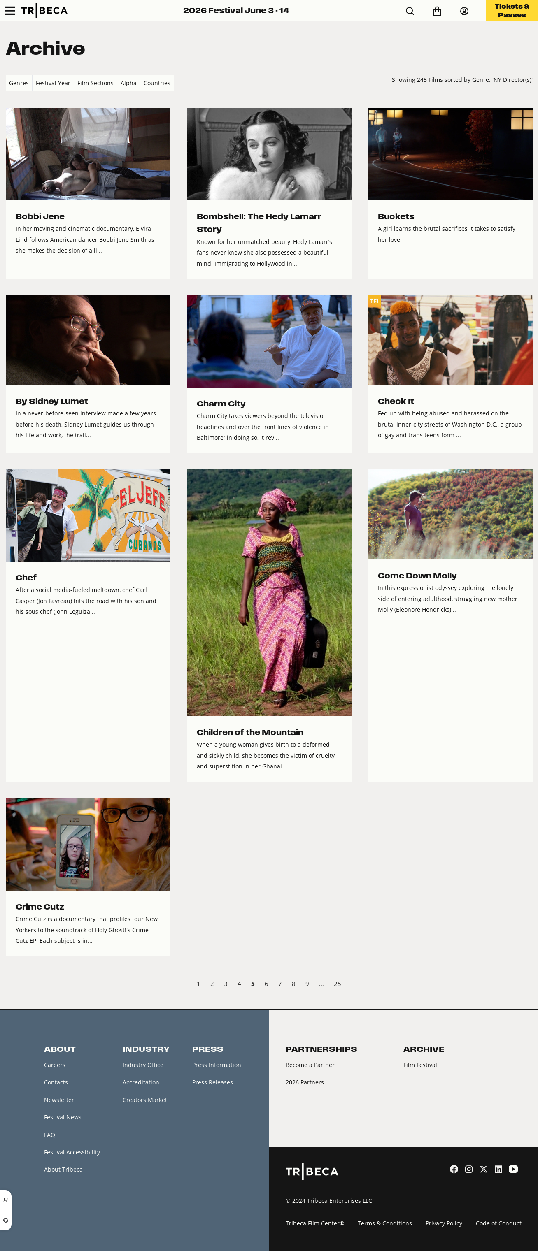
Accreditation (141, 1082)
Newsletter (59, 1100)
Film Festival (420, 1065)
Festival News (63, 1117)
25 (337, 983)
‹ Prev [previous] (12, 985)
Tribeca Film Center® (315, 1223)
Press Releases (212, 1082)
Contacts (56, 1082)
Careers (54, 1065)
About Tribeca (63, 1170)
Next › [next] (526, 985)
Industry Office (143, 1065)
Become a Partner (310, 1065)
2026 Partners (305, 1082)
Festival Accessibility (72, 1152)
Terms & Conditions (385, 1223)
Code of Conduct (499, 1223)
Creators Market (145, 1100)
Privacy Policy (444, 1223)
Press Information (216, 1065)
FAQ (49, 1135)
